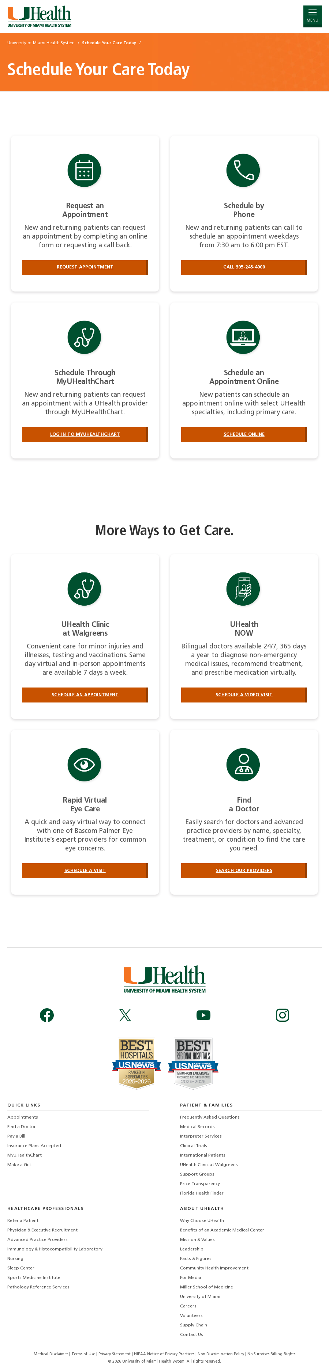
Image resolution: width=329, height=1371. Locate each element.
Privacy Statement (115, 1354)
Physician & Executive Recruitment (42, 1230)
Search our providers (244, 870)
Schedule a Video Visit (244, 695)
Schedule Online (244, 434)
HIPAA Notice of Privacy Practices (164, 1354)
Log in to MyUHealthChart (85, 434)
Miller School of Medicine (206, 1287)
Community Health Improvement (214, 1268)
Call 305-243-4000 (244, 267)
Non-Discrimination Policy (221, 1354)
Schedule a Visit (85, 870)
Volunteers (191, 1316)
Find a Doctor (21, 1127)
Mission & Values (197, 1240)
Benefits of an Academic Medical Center (222, 1230)
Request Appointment (85, 267)
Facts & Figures (196, 1259)
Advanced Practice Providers (37, 1240)
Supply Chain (193, 1325)
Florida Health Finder (202, 1193)
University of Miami (200, 1297)
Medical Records (197, 1127)
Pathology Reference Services (38, 1287)
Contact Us (191, 1335)
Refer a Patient (22, 1221)
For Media (190, 1278)
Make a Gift (19, 1165)
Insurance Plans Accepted (34, 1146)
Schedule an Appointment (85, 695)
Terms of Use (83, 1354)
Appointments (22, 1117)
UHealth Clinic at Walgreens (209, 1165)
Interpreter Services (201, 1136)
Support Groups (197, 1174)
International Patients (202, 1155)
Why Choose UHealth (202, 1221)
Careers (188, 1306)
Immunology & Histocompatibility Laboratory (54, 1249)
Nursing (15, 1259)
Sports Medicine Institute (33, 1278)
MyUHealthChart (24, 1155)
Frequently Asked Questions (210, 1117)
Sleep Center (20, 1268)
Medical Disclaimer (51, 1354)
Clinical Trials (193, 1146)
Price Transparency (200, 1184)
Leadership (191, 1249)
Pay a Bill (16, 1136)
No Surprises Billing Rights (271, 1354)
